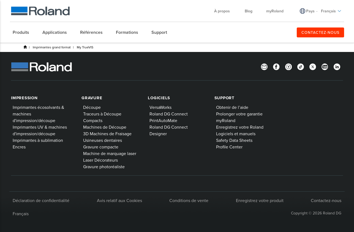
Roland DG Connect (168, 114)
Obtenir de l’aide (232, 107)
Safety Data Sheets (234, 140)
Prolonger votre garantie (239, 114)
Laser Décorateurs (100, 160)
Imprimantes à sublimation (38, 140)
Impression (24, 98)
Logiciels (159, 98)
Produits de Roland (25, 47)
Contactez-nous (326, 200)
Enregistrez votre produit (260, 200)
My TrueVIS (85, 47)
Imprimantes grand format (52, 47)
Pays (310, 11)
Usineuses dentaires (102, 140)
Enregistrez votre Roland (239, 127)
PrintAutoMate (163, 120)
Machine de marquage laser (109, 153)
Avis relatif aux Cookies (119, 200)
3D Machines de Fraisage (107, 134)
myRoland (275, 11)
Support (224, 98)
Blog (248, 11)
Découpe (92, 107)
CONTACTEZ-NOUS (320, 32)
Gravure (91, 98)
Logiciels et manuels (235, 134)
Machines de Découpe (104, 127)
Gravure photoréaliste (104, 167)
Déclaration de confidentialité (41, 200)
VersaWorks (160, 107)
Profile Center (229, 147)
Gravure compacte (100, 147)
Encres (19, 147)
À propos (224, 11)
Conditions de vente (188, 200)
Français (331, 11)
